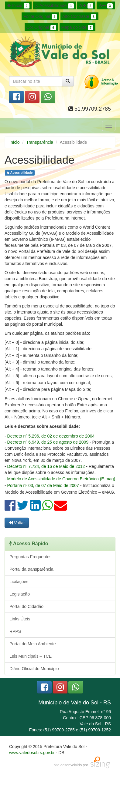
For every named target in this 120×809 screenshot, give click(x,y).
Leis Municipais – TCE (30, 656)
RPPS (15, 631)
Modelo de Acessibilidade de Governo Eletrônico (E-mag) (61, 478)
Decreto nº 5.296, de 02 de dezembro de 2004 (51, 436)
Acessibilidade (54, 5)
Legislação (19, 594)
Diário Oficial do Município (34, 668)
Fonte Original (40, 16)
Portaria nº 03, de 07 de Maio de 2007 (43, 485)
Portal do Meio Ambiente (32, 643)
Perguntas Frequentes (30, 556)
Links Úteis (19, 618)
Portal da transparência (31, 569)
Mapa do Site (77, 27)
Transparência (39, 142)
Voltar (17, 522)
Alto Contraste (79, 16)
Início (18, 5)
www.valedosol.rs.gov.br (32, 752)
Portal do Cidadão (26, 606)
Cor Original (41, 27)
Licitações (18, 581)
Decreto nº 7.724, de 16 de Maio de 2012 (46, 466)
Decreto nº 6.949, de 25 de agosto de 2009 (47, 442)
